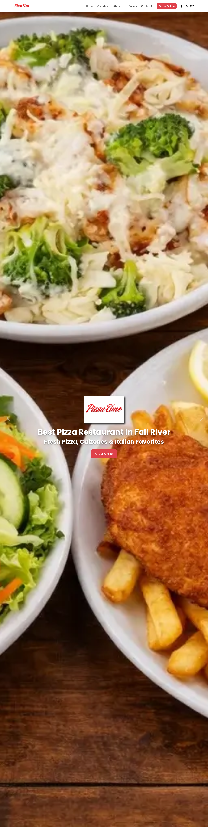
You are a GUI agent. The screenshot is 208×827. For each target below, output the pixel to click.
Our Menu (103, 6)
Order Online (167, 6)
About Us (118, 6)
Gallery (132, 6)
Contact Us (147, 6)
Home (89, 6)
